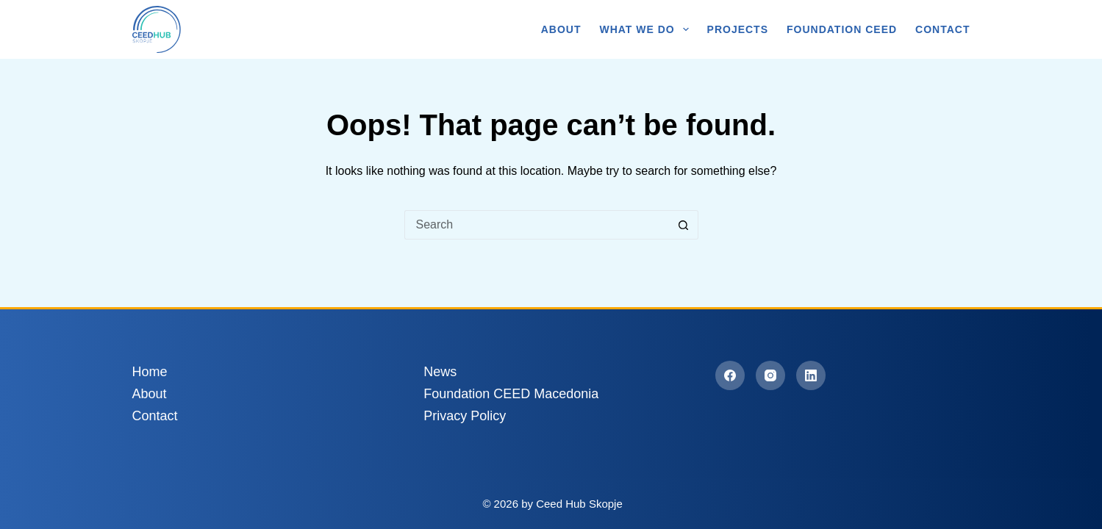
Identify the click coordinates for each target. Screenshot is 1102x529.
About (561, 29)
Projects (737, 29)
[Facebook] (730, 375)
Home (150, 371)
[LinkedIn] (811, 375)
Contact (942, 29)
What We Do (646, 29)
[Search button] (683, 225)
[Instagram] (770, 375)
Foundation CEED (842, 29)
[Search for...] (536, 225)
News (440, 371)
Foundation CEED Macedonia (510, 393)
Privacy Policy (464, 416)
